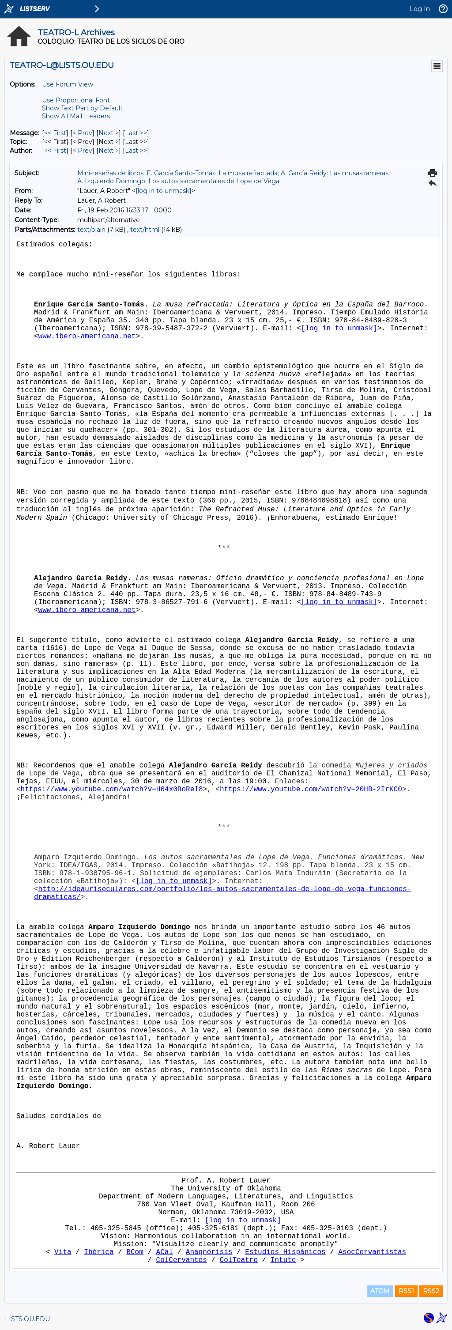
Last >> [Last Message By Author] (136, 151)
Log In (420, 9)
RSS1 (406, 1291)
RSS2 (431, 1291)
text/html (144, 230)
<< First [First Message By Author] (55, 151)
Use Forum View (67, 84)
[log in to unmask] (164, 191)
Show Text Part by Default (82, 108)
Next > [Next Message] (108, 133)
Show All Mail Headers (76, 116)
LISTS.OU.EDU (27, 1319)
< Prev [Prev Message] (82, 133)
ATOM (380, 1291)
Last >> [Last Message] (136, 133)
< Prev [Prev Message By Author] (82, 151)
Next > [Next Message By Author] (108, 151)
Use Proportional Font (76, 100)
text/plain (91, 230)
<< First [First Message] (55, 133)
